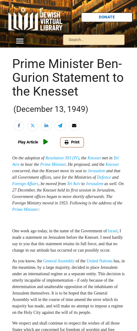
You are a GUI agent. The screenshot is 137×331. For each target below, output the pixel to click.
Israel (112, 231)
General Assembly (58, 261)
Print (72, 142)
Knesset (94, 158)
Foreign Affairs (25, 183)
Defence (104, 177)
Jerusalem (96, 171)
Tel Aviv (73, 183)
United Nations (100, 261)
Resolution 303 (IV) (62, 158)
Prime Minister (53, 164)
